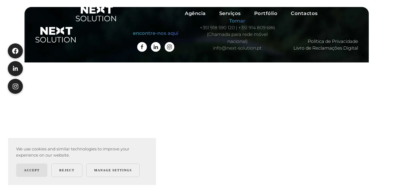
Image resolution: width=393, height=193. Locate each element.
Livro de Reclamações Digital (325, 48)
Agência (195, 13)
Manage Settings (113, 170)
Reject (66, 170)
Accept (32, 170)
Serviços (230, 13)
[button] (15, 86)
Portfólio (266, 13)
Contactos (304, 13)
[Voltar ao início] (96, 13)
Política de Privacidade (333, 41)
